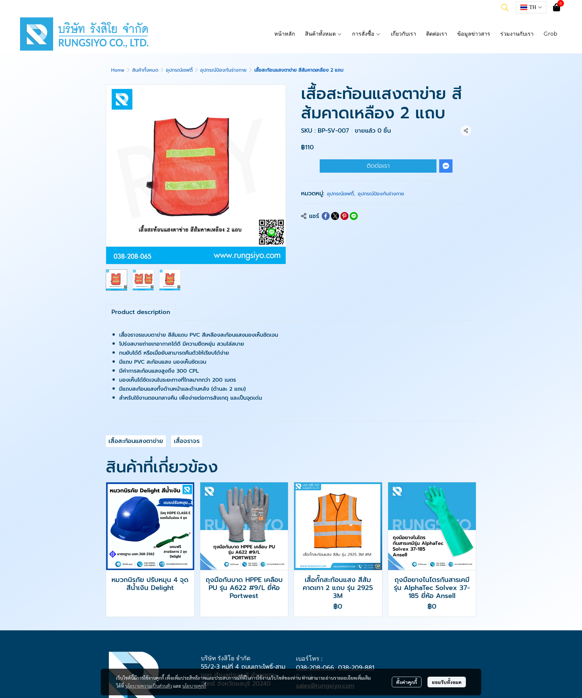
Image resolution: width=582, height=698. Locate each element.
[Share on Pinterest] (344, 216)
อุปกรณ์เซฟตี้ (179, 70)
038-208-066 (315, 667)
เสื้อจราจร (187, 441)
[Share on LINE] (354, 216)
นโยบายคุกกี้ (194, 686)
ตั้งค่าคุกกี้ (406, 682)
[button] (505, 7)
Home (117, 70)
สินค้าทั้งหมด (145, 70)
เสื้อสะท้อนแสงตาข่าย (135, 441)
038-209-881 (356, 667)
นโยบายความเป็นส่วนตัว (148, 686)
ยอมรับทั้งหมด (447, 682)
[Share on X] (335, 216)
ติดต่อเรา (378, 165)
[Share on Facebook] (326, 216)
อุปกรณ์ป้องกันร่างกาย (223, 70)
